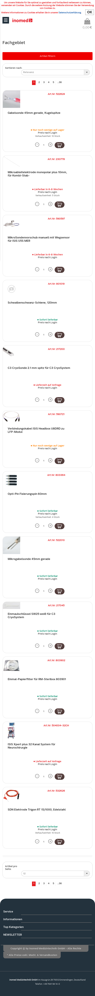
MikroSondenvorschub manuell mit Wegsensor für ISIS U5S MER (39, 239)
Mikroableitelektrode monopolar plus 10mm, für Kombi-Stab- (37, 174)
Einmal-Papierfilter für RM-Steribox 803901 (37, 679)
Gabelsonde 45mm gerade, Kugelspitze (34, 113)
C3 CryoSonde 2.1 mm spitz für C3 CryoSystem (39, 368)
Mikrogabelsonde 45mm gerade (29, 559)
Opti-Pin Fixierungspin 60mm (27, 494)
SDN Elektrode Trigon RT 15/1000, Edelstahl (37, 809)
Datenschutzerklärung (70, 12)
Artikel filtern (47, 56)
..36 (59, 82)
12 (24, 873)
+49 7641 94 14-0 (51, 984)
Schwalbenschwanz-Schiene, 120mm (32, 302)
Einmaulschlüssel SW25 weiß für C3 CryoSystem (31, 615)
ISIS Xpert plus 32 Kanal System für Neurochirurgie (31, 746)
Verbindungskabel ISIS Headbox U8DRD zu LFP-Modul (36, 430)
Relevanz (28, 72)
